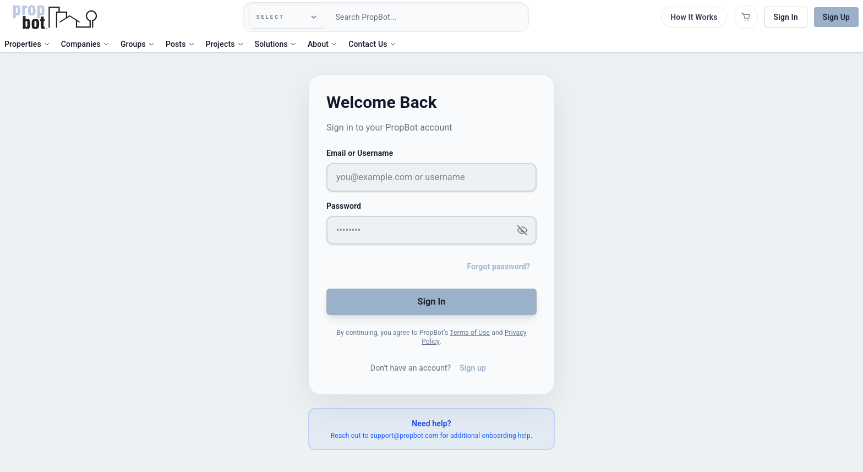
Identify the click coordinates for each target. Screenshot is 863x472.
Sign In (786, 17)
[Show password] (523, 230)
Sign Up (836, 17)
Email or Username (359, 153)
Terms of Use (470, 333)
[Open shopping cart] (746, 17)
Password (343, 206)
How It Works (693, 17)
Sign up (473, 368)
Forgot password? (498, 266)
